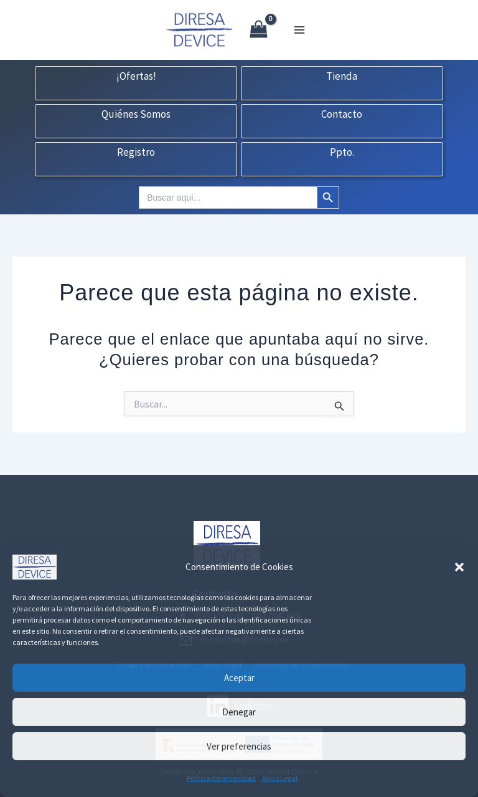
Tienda (341, 76)
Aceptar (239, 678)
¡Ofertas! (136, 76)
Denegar (239, 712)
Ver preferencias (239, 746)
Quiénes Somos (136, 114)
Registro (136, 152)
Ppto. (342, 152)
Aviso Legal (280, 778)
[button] (459, 567)
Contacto (341, 114)
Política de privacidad (221, 778)
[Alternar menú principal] (299, 30)
